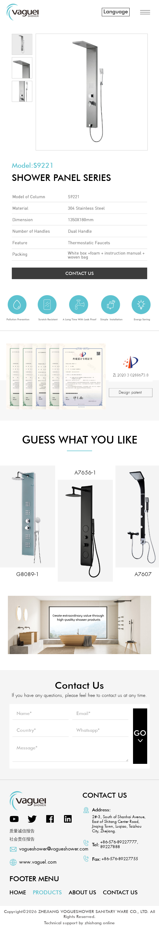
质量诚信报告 (22, 831)
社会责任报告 (22, 839)
